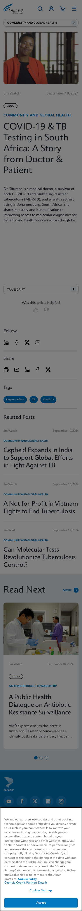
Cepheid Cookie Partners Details (25, 882)
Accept (41, 902)
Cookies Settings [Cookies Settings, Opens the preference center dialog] (41, 890)
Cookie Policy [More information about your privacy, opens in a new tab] (27, 879)
